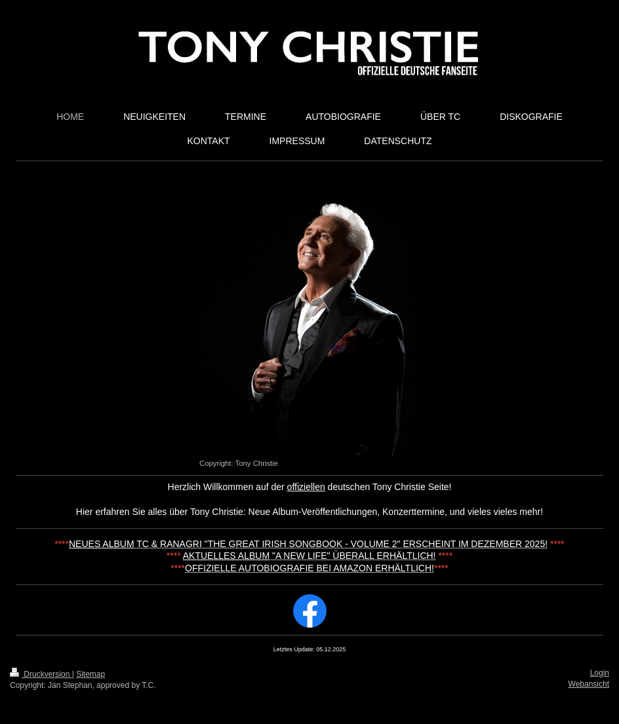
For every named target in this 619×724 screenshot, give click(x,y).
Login (599, 672)
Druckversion (41, 674)
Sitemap (90, 674)
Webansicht (589, 684)
